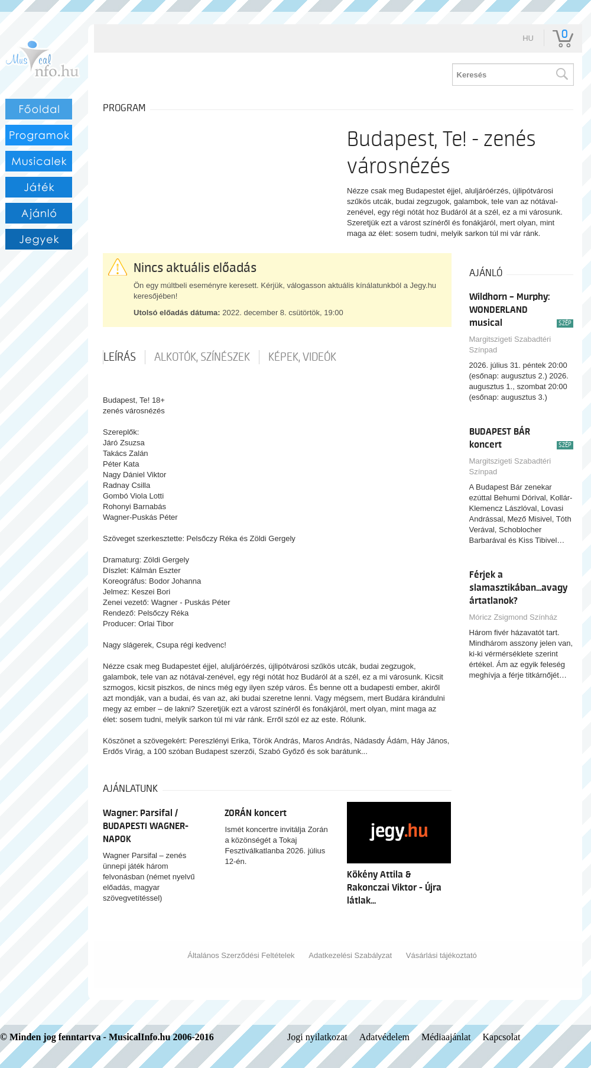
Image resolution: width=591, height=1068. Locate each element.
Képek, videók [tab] (302, 357)
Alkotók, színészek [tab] (202, 357)
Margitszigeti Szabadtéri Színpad (510, 344)
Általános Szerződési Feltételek (240, 955)
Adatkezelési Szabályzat (350, 955)
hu (528, 38)
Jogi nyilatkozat (317, 1037)
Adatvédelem (384, 1037)
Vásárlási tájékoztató (441, 955)
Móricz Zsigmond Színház (513, 617)
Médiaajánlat (446, 1037)
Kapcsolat (502, 1037)
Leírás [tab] (119, 357)
